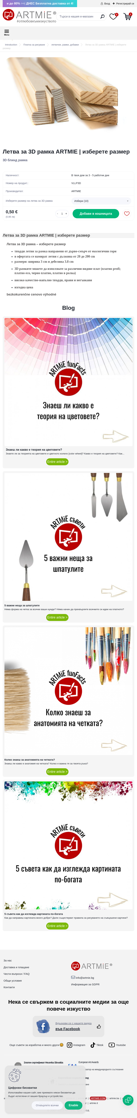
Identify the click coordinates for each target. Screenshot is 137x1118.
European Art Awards (88, 1062)
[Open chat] (128, 1100)
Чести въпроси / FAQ (16, 973)
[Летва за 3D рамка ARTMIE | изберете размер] (68, 100)
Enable (73, 1105)
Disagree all (47, 1105)
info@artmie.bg (85, 977)
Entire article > (57, 462)
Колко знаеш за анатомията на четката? (29, 759)
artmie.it (94, 1103)
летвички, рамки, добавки (65, 44)
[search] (102, 17)
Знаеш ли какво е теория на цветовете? (34, 449)
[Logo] (29, 16)
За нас (8, 960)
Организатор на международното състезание (100, 1069)
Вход (107, 3)
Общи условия (13, 980)
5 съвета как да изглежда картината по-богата (33, 914)
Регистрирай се (125, 3)
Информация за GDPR (85, 984)
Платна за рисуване (34, 44)
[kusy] (62, 214)
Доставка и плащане (16, 967)
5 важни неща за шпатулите (22, 605)
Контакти (9, 987)
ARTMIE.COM (98, 1098)
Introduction (11, 44)
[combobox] (101, 201)
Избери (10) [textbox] (81, 201)
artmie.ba (114, 1098)
